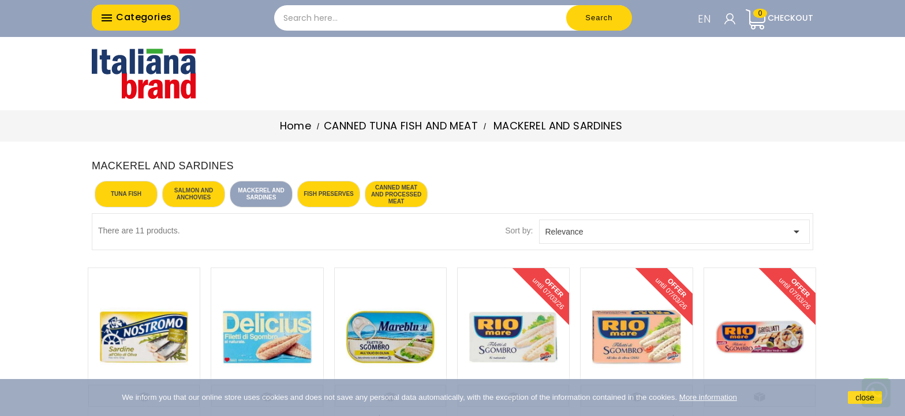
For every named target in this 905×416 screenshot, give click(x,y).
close (864, 397)
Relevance (674, 232)
